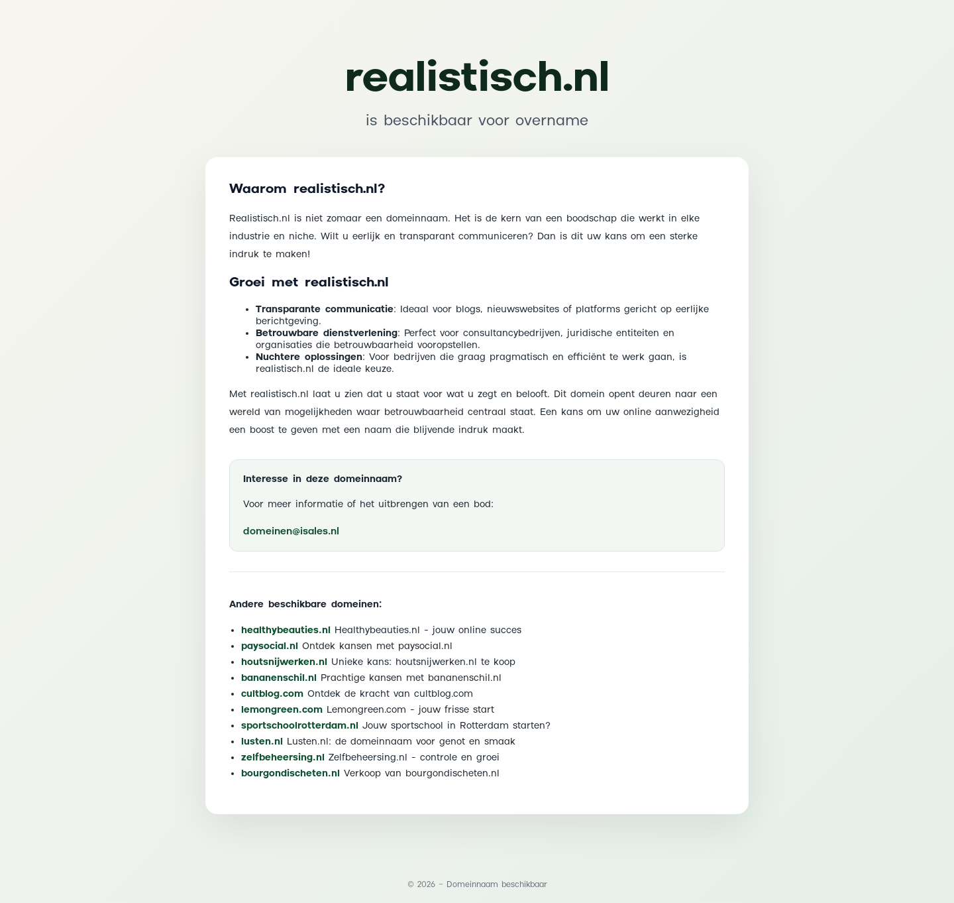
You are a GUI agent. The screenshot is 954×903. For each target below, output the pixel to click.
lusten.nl (262, 742)
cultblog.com (272, 694)
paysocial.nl (269, 646)
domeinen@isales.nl (291, 531)
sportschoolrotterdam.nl (299, 726)
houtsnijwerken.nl (284, 662)
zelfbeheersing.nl (283, 757)
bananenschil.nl (279, 678)
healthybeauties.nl (286, 630)
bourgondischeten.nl (290, 773)
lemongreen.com (282, 710)
